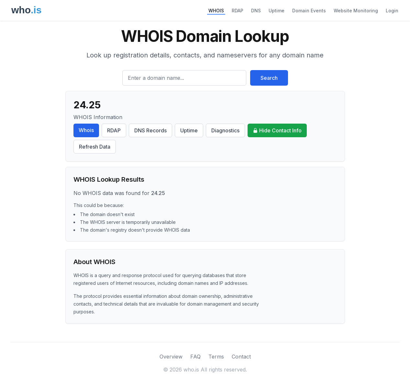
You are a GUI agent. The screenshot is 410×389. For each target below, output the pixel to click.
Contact (241, 356)
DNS (256, 10)
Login (392, 10)
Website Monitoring (356, 10)
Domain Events (309, 10)
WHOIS (216, 10)
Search (269, 78)
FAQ (195, 356)
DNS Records (150, 130)
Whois (86, 130)
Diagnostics (225, 130)
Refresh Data (94, 146)
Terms (216, 356)
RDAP (237, 10)
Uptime (276, 10)
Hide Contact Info (277, 130)
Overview (171, 356)
